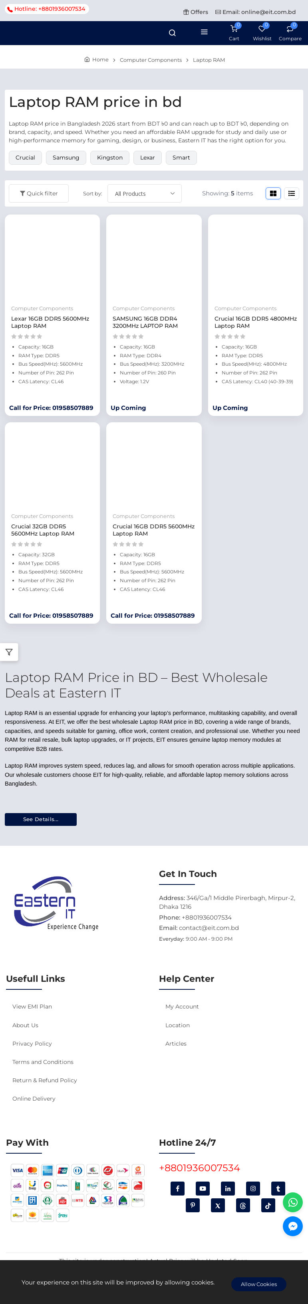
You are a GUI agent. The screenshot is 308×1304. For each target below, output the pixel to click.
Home (100, 59)
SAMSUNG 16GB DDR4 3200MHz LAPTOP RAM (145, 322)
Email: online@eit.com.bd (255, 12)
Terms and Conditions (43, 1062)
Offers (195, 12)
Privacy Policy (32, 1043)
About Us (25, 1025)
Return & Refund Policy (44, 1080)
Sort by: (92, 193)
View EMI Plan (32, 1006)
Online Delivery (34, 1098)
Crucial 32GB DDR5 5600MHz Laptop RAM (42, 530)
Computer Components (151, 60)
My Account (182, 1006)
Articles (176, 1043)
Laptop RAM (209, 60)
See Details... (41, 819)
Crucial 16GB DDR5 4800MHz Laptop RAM (256, 322)
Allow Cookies (259, 1284)
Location (177, 1025)
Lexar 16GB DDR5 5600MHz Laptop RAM (50, 322)
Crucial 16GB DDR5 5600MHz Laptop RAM (154, 530)
